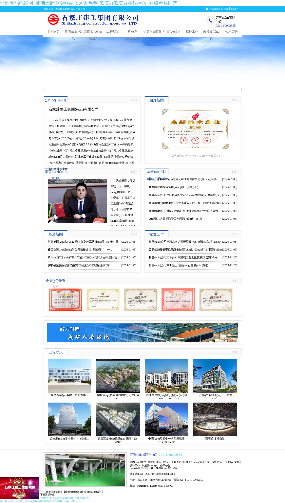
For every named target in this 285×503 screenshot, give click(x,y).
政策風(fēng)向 (150, 465)
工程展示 (112, 31)
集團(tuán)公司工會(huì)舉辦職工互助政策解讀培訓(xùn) (183, 257)
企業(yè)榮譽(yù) (213, 461)
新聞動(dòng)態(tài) (158, 461)
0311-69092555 (226, 25)
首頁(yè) (53, 31)
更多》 (134, 100)
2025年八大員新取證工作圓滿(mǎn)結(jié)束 (175, 218)
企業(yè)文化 (172, 31)
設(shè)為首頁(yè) (218, 9)
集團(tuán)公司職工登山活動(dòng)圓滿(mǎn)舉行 (179, 265)
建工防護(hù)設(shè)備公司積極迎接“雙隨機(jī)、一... (80, 249)
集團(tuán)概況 (138, 461)
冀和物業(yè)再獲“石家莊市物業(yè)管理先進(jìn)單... (80, 265)
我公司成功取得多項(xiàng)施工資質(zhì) (173, 187)
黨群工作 (192, 31)
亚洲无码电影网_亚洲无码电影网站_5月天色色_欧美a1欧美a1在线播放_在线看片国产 (89, 3)
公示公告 (231, 31)
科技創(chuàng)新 (193, 461)
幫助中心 (235, 9)
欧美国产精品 (45, 501)
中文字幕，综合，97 (63, 501)
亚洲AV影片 (31, 501)
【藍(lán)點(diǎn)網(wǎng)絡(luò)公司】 (83, 491)
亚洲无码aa (18, 501)
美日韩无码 (6, 501)
